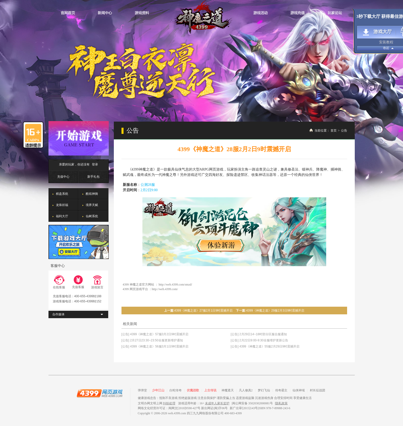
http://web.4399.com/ (165, 289)
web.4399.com (177, 413)
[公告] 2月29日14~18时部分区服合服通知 (259, 334)
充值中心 (63, 176)
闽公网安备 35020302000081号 (252, 403)
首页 (334, 130)
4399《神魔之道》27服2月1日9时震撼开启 (203, 310)
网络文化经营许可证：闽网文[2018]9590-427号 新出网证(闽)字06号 (183, 408)
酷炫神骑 (92, 194)
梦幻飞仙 (264, 390)
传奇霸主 (281, 390)
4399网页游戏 (100, 393)
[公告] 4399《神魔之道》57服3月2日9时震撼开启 (154, 334)
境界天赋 (92, 205)
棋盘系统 (62, 194)
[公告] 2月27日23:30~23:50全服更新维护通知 (152, 340)
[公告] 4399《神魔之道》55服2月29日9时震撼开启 (265, 346)
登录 (95, 164)
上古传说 (210, 390)
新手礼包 (93, 176)
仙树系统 (92, 216)
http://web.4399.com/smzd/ (175, 284)
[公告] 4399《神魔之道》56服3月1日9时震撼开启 (154, 346)
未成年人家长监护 (217, 403)
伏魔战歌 (193, 390)
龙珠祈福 (62, 205)
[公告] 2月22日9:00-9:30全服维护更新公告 (259, 340)
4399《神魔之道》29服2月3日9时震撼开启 (275, 310)
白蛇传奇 (175, 390)
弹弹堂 (142, 390)
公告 (344, 130)
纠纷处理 (169, 403)
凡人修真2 (246, 390)
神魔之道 (201, 17)
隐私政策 (281, 403)
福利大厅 (62, 216)
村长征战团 (317, 390)
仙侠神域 (298, 390)
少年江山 (158, 390)
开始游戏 (78, 138)
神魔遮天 (228, 390)
